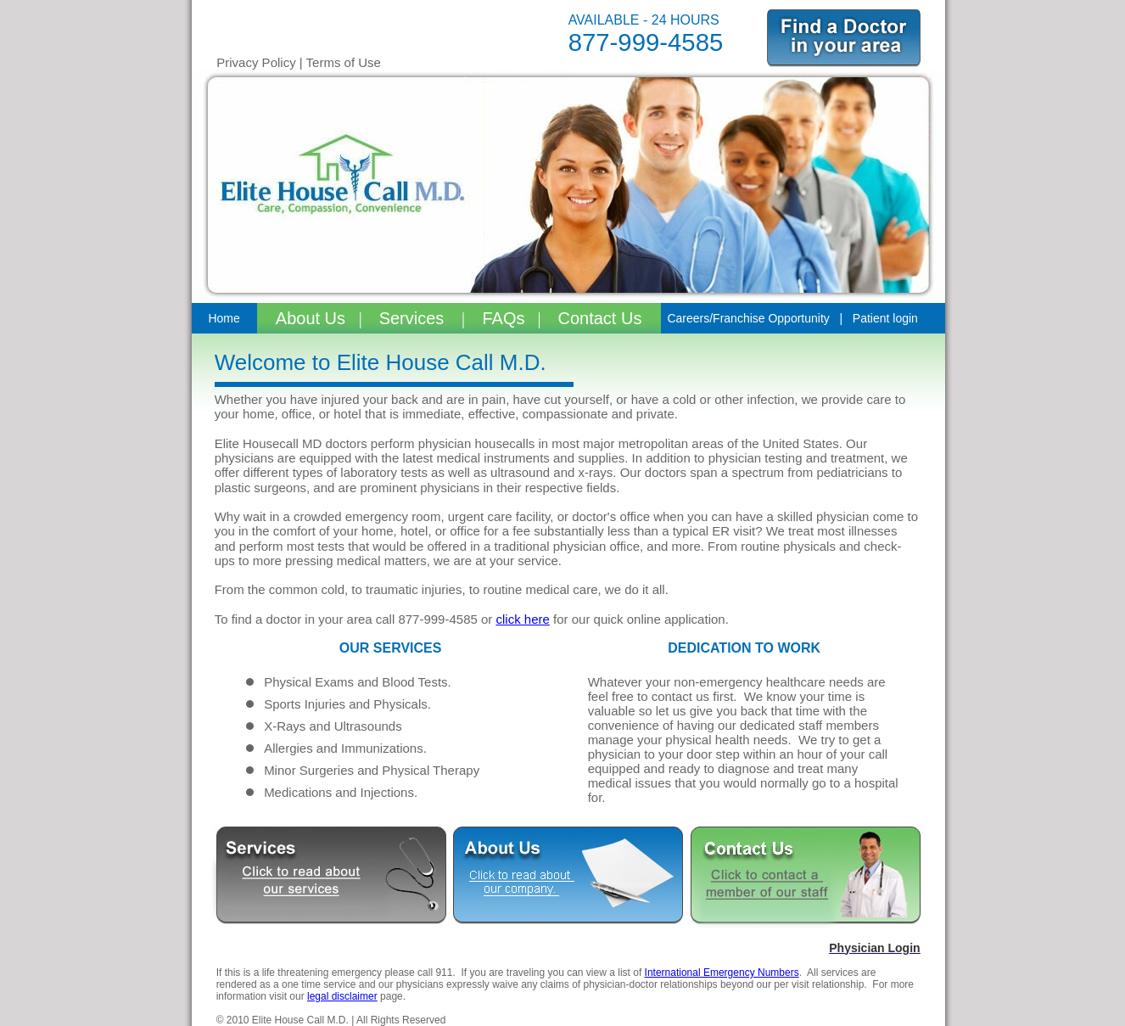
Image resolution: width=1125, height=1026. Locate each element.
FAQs (501, 318)
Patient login (885, 318)
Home (223, 318)
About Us (313, 318)
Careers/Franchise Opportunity (748, 318)
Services (414, 318)
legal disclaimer (342, 996)
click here (523, 619)
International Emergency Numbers (722, 972)
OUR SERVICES (390, 648)
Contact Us (600, 318)
